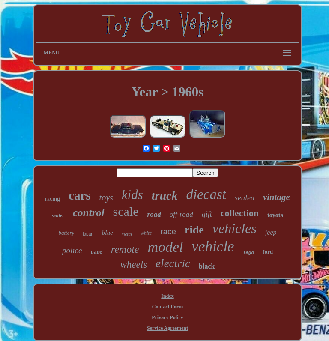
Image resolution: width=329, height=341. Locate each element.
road (154, 214)
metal (127, 233)
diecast (206, 194)
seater (58, 215)
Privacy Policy (167, 317)
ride (194, 230)
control (89, 212)
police (72, 250)
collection (240, 213)
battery (66, 233)
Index (167, 296)
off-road (181, 214)
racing (52, 199)
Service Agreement (167, 328)
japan (88, 234)
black (207, 266)
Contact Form (167, 307)
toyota (275, 215)
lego (248, 252)
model (165, 247)
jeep (271, 232)
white (146, 233)
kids (132, 194)
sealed (244, 198)
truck (165, 195)
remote (125, 249)
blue (107, 232)
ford (268, 251)
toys (106, 197)
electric (173, 263)
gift (207, 214)
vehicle (213, 246)
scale (126, 211)
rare (96, 251)
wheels (133, 264)
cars (80, 195)
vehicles (234, 228)
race (168, 231)
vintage (276, 197)
